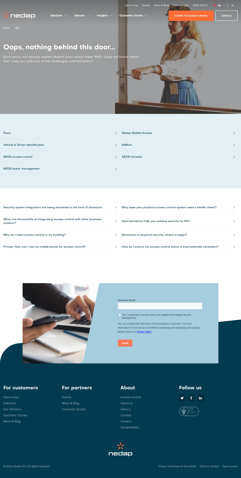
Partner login (181, 5)
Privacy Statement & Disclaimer (177, 466)
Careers (126, 421)
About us (126, 403)
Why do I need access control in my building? (34, 235)
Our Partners (12, 409)
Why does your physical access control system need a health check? (169, 207)
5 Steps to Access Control (191, 15)
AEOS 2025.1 (200, 5)
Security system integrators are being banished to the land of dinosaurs (52, 207)
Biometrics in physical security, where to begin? (154, 235)
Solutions (59, 16)
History (125, 409)
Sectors (82, 16)
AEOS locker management (21, 169)
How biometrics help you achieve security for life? (156, 221)
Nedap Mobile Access (137, 133)
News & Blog (161, 5)
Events (146, 5)
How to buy (131, 5)
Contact (226, 15)
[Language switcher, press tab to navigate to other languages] (219, 5)
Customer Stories (15, 415)
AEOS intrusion (132, 157)
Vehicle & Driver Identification (23, 145)
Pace (6, 133)
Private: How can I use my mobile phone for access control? (44, 247)
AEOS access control (17, 157)
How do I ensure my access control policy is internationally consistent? (170, 247)
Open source (230, 466)
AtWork (127, 145)
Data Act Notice (209, 466)
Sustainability (129, 427)
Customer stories (133, 16)
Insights (105, 16)
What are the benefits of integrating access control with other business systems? (52, 221)
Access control (130, 397)
